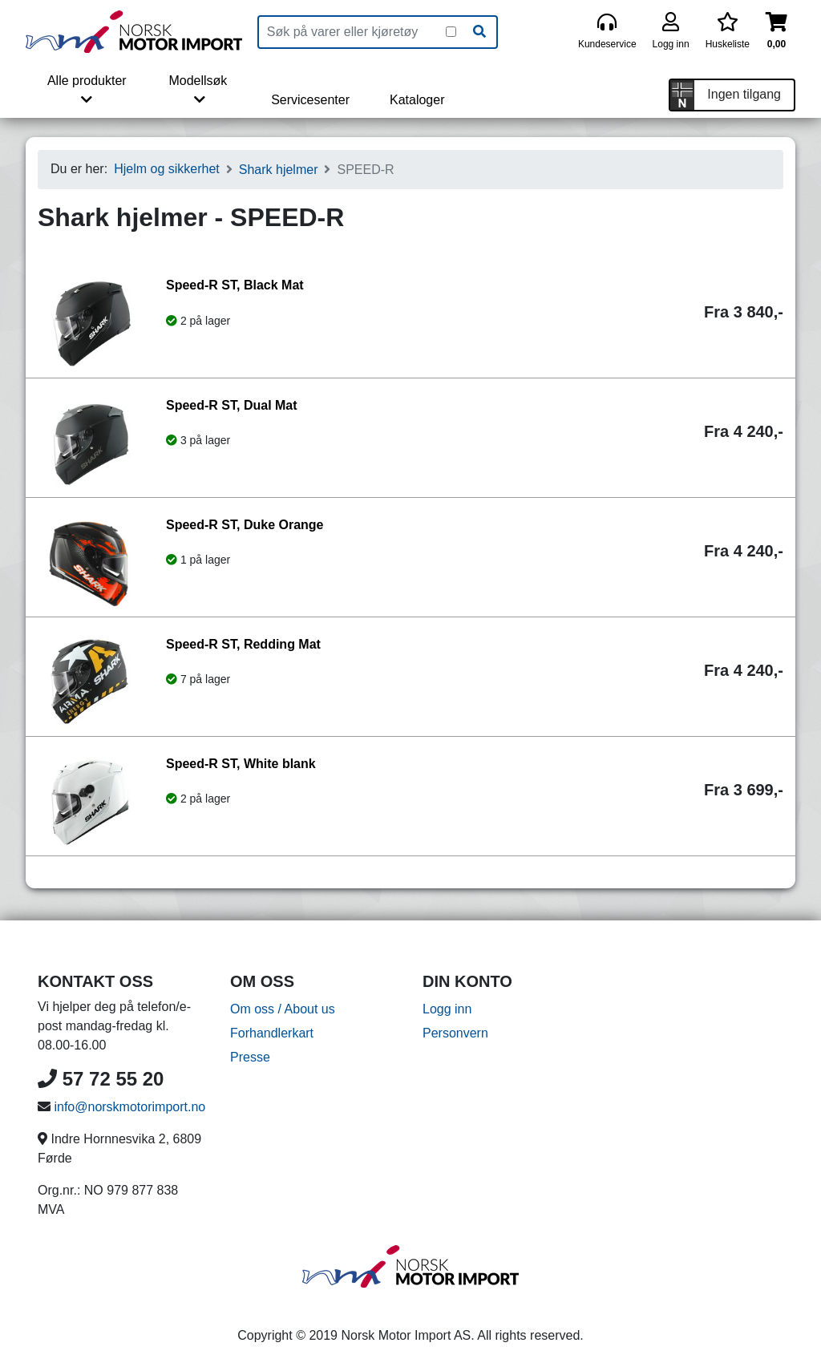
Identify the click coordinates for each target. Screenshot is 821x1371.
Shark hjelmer (278, 169)
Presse (250, 1057)
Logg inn (447, 1009)
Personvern (455, 1033)
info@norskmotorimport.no (129, 1107)
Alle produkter (87, 90)
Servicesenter (310, 100)
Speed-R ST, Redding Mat (243, 644)
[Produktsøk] (352, 32)
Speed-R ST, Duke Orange (245, 525)
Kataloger (417, 100)
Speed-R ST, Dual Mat (231, 405)
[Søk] (479, 32)
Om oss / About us (282, 1009)
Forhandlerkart (271, 1033)
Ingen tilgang (744, 94)
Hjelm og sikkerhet (167, 169)
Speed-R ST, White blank (241, 763)
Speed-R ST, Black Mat (235, 285)
